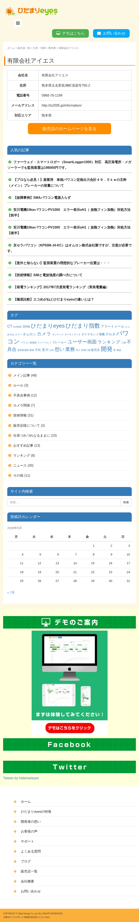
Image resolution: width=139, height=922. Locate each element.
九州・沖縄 (39, 48)
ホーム (11, 48)
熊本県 (52, 48)
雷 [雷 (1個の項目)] (114, 350)
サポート (27, 841)
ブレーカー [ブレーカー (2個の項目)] (59, 342)
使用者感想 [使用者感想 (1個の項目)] (23, 350)
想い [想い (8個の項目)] (60, 349)
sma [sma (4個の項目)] (26, 326)
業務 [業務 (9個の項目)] (70, 349)
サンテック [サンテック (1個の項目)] (58, 334)
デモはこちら (73, 33)
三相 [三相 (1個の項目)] (123, 342)
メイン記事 (21, 375)
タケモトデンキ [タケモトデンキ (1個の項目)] (73, 334)
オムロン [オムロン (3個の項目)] (29, 334)
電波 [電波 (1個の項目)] (119, 350)
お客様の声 (29, 831)
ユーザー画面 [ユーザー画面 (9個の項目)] (82, 341)
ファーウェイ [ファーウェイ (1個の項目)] (44, 342)
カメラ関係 (21, 405)
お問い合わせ (114, 33)
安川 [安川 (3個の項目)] (45, 350)
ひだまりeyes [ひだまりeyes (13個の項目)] (48, 326)
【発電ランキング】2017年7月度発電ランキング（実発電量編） (61, 287)
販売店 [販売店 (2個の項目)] (95, 350)
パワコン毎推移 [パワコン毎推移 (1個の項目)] (29, 342)
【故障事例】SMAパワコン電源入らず (42, 197)
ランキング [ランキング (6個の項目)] (109, 341)
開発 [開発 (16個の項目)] (107, 349)
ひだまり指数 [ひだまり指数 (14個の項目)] (83, 326)
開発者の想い (31, 821)
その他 (18, 475)
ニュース (20, 465)
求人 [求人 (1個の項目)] (78, 350)
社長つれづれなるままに (31, 435)
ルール (18, 385)
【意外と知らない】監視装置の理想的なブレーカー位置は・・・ (61, 263)
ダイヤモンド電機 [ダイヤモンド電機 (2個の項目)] (93, 334)
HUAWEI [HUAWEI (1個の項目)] (17, 327)
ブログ (26, 861)
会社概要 (27, 881)
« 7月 (11, 592)
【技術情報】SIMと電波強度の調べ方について (47, 275)
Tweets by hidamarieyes (21, 778)
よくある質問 (31, 851)
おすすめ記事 (23, 445)
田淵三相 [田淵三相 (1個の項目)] (85, 350)
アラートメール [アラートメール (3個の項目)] (112, 326)
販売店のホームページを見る (69, 128)
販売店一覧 (24, 48)
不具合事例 (21, 395)
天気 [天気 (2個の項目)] (38, 350)
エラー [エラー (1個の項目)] (18, 334)
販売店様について (26, 425)
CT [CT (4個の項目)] (9, 326)
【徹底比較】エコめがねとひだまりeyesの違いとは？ (53, 299)
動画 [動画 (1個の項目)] (32, 350)
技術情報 (20, 415)
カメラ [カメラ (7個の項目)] (44, 333)
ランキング (21, 455)
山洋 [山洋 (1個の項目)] (51, 350)
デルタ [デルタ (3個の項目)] (110, 334)
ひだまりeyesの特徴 (36, 811)
